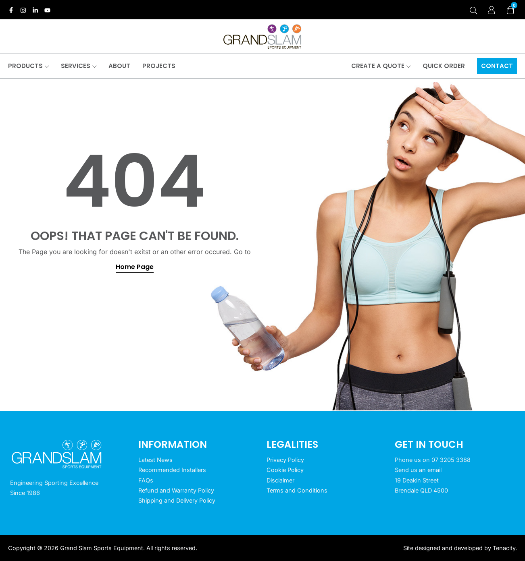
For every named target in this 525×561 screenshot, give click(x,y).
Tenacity (504, 547)
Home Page (135, 266)
